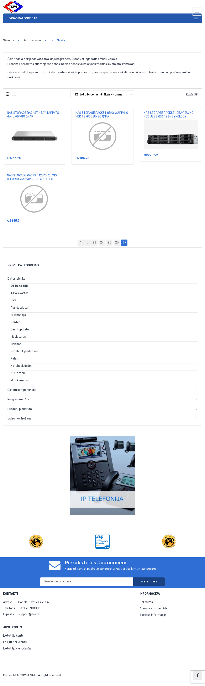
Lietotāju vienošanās (17, 648)
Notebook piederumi (24, 351)
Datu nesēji (19, 286)
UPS (13, 300)
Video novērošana (19, 418)
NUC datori (18, 373)
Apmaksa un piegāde (153, 608)
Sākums (8, 40)
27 (125, 242)
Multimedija (18, 315)
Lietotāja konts (13, 635)
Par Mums (146, 602)
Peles (14, 358)
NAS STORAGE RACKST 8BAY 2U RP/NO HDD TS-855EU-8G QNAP (101, 114)
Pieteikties (149, 581)
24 (102, 242)
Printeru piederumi (19, 409)
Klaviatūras (18, 337)
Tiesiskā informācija (153, 615)
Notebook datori (21, 366)
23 (94, 242)
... (88, 242)
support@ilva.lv (28, 614)
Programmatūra (18, 399)
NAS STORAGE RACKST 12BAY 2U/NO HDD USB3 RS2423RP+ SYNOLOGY (32, 177)
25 (109, 242)
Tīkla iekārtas (19, 293)
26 (117, 242)
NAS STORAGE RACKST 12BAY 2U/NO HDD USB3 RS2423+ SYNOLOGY (168, 114)
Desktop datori (21, 329)
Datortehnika (32, 40)
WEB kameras (20, 380)
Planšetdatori (20, 307)
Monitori (16, 344)
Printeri (16, 322)
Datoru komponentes (21, 390)
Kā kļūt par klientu (15, 642)
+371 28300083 (29, 608)
